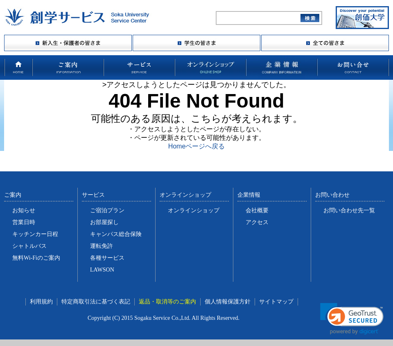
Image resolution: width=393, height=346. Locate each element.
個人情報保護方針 (228, 301)
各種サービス (107, 258)
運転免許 (101, 246)
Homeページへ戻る (196, 146)
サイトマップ (276, 301)
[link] (352, 318)
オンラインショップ (193, 210)
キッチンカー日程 (35, 234)
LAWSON (102, 270)
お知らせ (23, 210)
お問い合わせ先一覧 (349, 210)
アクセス (257, 222)
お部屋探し (104, 222)
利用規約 (41, 301)
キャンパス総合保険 (116, 234)
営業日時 (23, 222)
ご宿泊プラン (107, 210)
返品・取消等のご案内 (167, 301)
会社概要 (257, 210)
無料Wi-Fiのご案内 (36, 258)
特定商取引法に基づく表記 (95, 301)
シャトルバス (29, 246)
